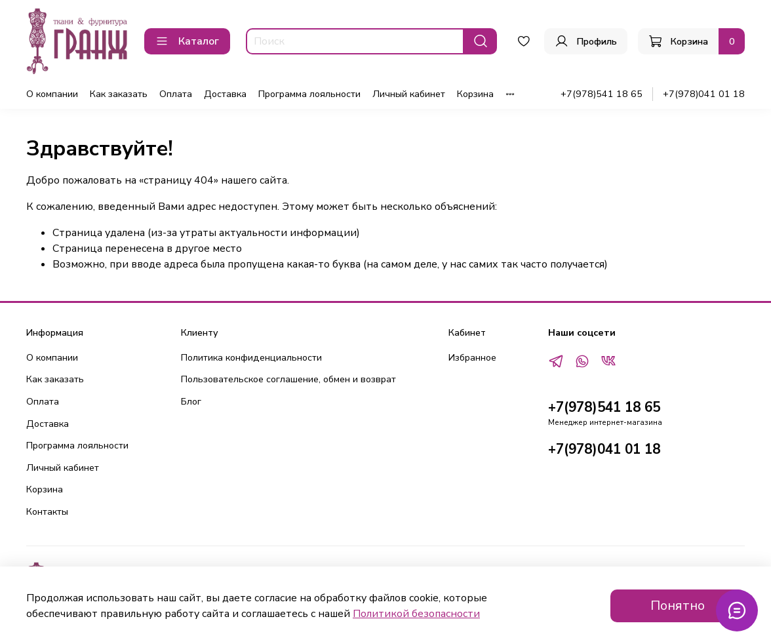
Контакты (47, 511)
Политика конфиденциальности (251, 357)
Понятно (677, 605)
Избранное (472, 357)
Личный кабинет (408, 93)
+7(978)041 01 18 (704, 93)
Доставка (225, 93)
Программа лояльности (309, 93)
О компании (52, 93)
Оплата (175, 93)
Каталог (187, 41)
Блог (191, 401)
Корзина (475, 93)
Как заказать (119, 93)
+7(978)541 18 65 (601, 93)
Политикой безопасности (416, 614)
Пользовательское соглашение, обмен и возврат (288, 379)
